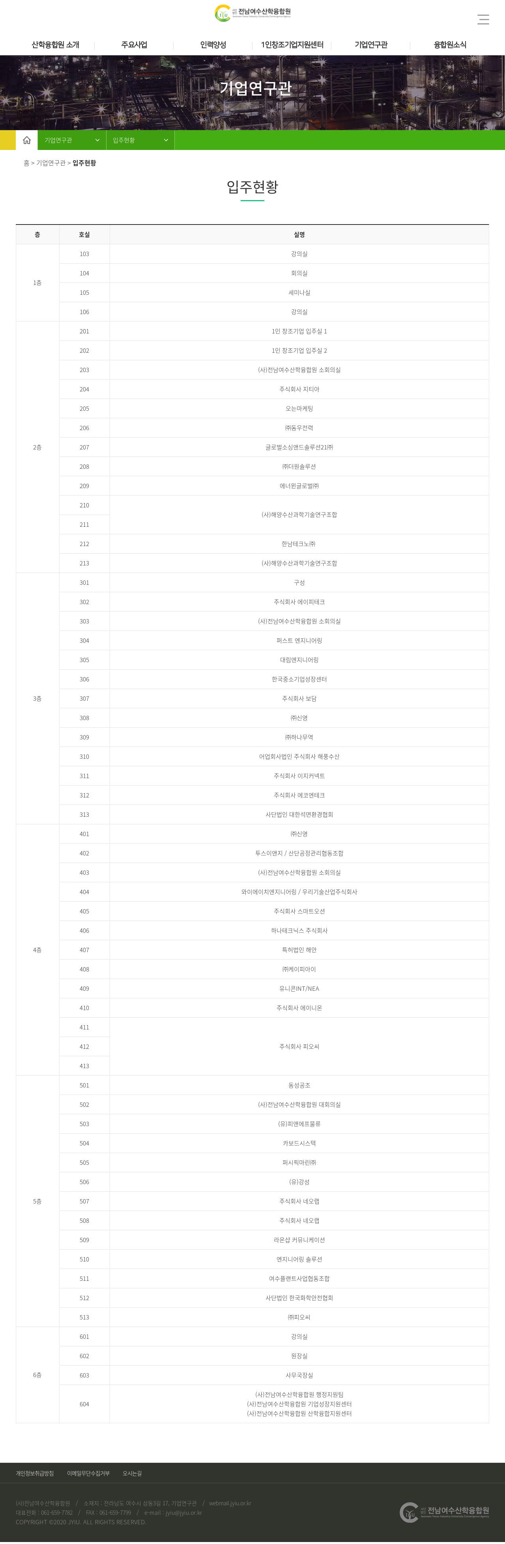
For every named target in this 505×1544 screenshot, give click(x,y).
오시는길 (155, 1475)
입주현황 (135, 141)
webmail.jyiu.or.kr (233, 1505)
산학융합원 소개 (55, 45)
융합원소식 (450, 45)
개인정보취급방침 (38, 1475)
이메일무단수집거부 (102, 1475)
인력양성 (213, 45)
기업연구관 (371, 45)
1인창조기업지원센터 (292, 45)
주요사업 (134, 45)
